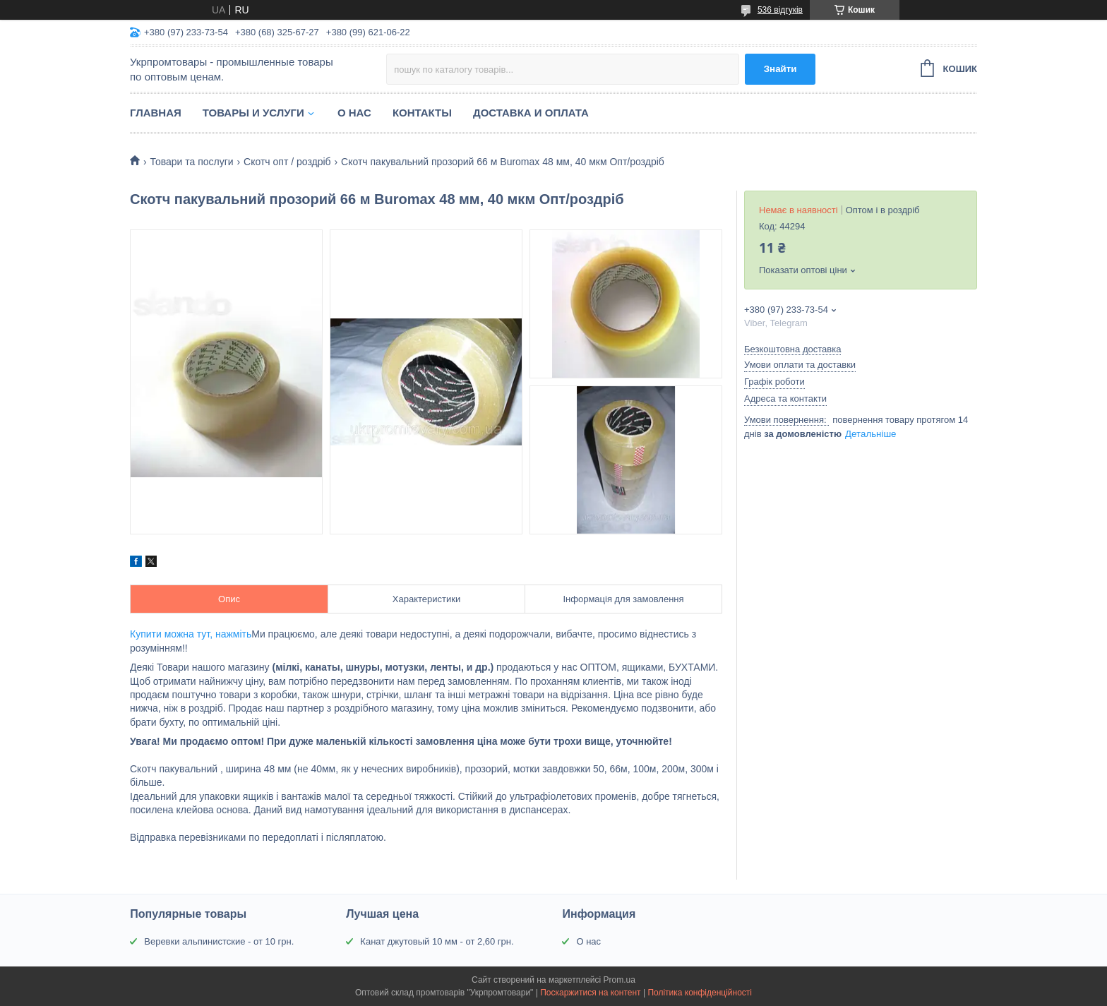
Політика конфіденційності (699, 993)
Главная (155, 112)
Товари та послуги (191, 161)
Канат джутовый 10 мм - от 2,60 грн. (436, 941)
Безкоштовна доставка (792, 349)
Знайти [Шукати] (780, 69)
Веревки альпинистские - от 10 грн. (219, 941)
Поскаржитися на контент (590, 993)
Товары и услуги (253, 112)
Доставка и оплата (531, 112)
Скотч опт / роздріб (287, 161)
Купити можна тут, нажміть (190, 634)
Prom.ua (619, 980)
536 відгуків (780, 10)
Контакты (422, 112)
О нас (354, 112)
